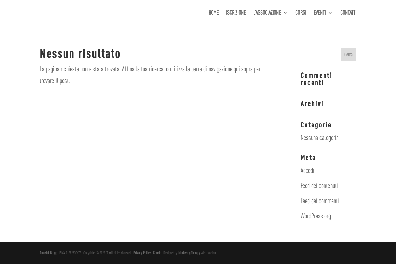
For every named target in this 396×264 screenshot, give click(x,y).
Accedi (307, 170)
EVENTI (320, 13)
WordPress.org (316, 216)
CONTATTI (348, 13)
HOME (214, 13)
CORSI (300, 13)
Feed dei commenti (320, 201)
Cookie (157, 253)
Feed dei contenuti (319, 185)
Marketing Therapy (189, 253)
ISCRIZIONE (236, 13)
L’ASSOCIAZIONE (267, 13)
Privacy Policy (142, 253)
